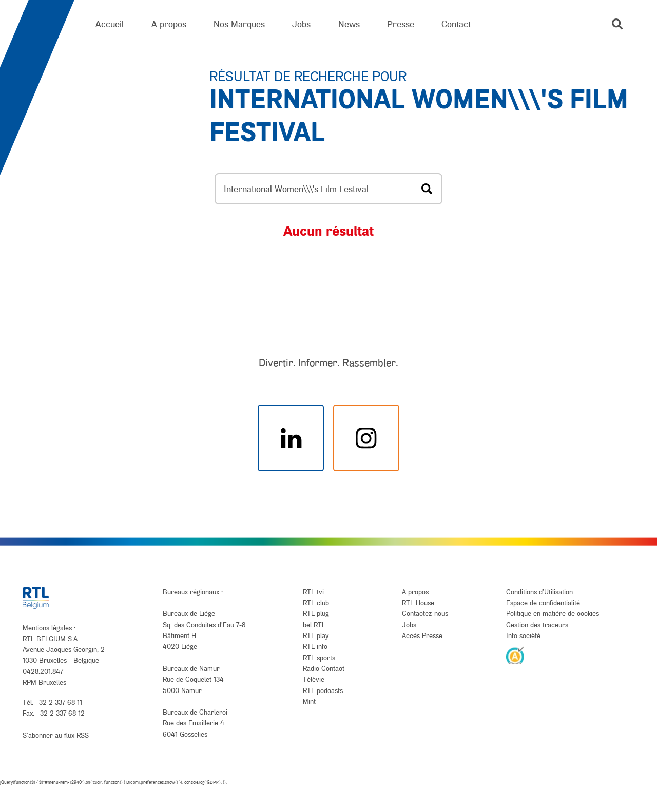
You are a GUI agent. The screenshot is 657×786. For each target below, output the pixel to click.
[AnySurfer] (515, 655)
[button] (617, 23)
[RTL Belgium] (45, 24)
